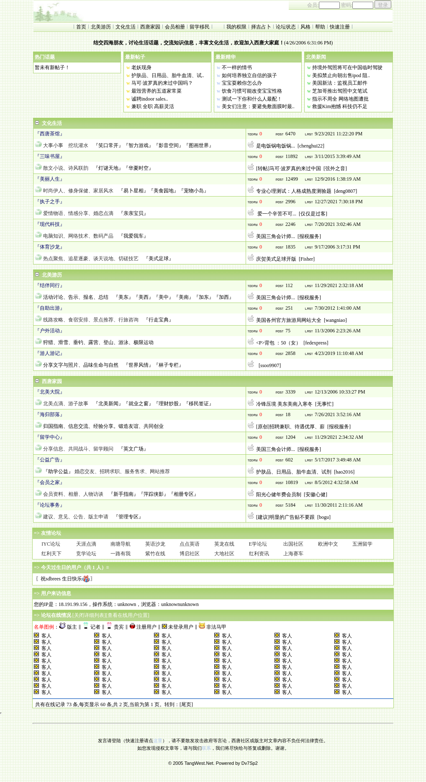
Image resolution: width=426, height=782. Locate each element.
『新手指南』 (123, 494)
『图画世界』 (199, 145)
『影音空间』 (169, 145)
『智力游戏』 (138, 145)
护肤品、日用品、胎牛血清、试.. (167, 75)
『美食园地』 (164, 191)
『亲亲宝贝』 (133, 213)
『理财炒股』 (169, 404)
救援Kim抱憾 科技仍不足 (339, 106)
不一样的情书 (237, 67)
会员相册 (175, 27)
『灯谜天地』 (108, 168)
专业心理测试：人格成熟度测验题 (293, 191)
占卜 (266, 27)
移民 (205, 27)
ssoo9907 (269, 365)
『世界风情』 (138, 365)
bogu (324, 517)
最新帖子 (135, 57)
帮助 (320, 27)
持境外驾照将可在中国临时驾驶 (347, 67)
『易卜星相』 (133, 191)
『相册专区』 (184, 494)
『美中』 (164, 297)
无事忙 (324, 404)
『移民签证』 (199, 404)
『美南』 (184, 297)
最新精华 (226, 57)
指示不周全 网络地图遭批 (340, 99)
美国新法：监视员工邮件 (339, 83)
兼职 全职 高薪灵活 (152, 106)
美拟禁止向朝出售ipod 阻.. (341, 75)
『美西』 (143, 297)
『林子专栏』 (169, 365)
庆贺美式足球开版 (276, 259)
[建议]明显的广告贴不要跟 (285, 517)
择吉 (256, 27)
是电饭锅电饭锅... (275, 146)
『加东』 (204, 297)
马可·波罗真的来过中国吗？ (162, 83)
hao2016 (344, 472)
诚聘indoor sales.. (149, 99)
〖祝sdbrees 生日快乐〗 (65, 579)
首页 (81, 27)
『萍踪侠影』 (154, 494)
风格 (305, 27)
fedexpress (315, 343)
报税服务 (309, 236)
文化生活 (125, 27)
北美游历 (101, 27)
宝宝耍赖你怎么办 (242, 83)
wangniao (335, 320)
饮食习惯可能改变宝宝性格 (252, 91)
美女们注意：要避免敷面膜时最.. (258, 106)
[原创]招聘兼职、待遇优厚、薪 (290, 427)
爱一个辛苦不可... (276, 214)
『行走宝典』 (159, 320)
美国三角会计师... (275, 236)
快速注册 (340, 27)
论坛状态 (286, 27)
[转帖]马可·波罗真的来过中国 (288, 168)
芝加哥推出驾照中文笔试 (339, 91)
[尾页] (186, 704)
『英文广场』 (133, 449)
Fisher (306, 259)
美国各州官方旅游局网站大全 (288, 320)
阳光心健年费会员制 (278, 494)
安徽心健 (315, 494)
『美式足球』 (159, 259)
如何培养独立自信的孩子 (249, 75)
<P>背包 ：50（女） (278, 343)
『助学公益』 (58, 471)
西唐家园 (150, 27)
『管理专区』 (128, 517)
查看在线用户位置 (128, 615)
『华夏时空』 (138, 168)
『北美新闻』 (108, 404)
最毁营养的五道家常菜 (156, 91)
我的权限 (236, 27)
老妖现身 (141, 67)
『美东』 (123, 297)
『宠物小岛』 (194, 191)
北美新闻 (316, 57)
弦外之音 (335, 168)
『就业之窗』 (138, 404)
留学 (195, 27)
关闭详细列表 (89, 615)
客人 (46, 636)
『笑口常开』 (108, 145)
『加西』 (224, 297)
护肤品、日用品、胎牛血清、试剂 (293, 472)
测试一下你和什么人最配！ (252, 99)
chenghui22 (311, 146)
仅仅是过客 (313, 214)
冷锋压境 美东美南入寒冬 (284, 404)
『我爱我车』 (133, 236)
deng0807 (345, 191)
